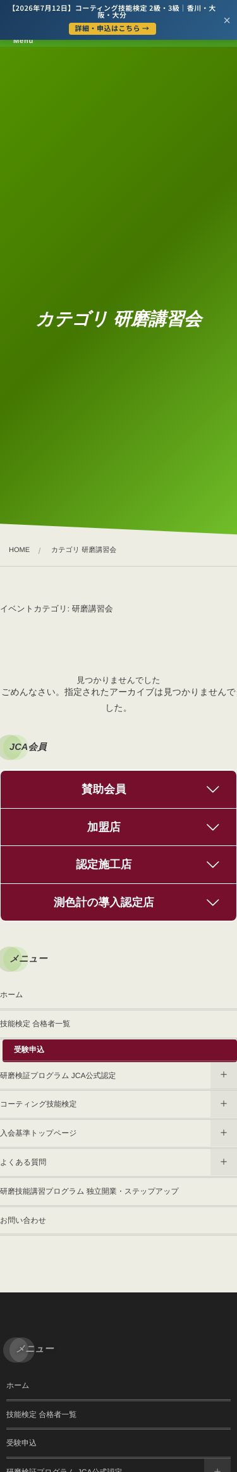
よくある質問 (23, 1162)
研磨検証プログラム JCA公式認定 (58, 1075)
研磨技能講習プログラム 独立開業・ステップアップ (89, 1191)
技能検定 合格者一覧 (35, 1023)
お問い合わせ (23, 1220)
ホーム (11, 994)
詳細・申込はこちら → (112, 28)
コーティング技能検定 (38, 1104)
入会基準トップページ (38, 1133)
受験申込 (29, 1049)
